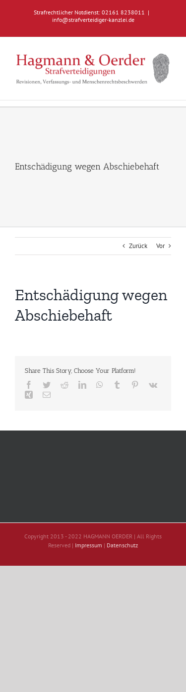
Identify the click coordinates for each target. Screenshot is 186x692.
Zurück (138, 246)
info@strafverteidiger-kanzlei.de (93, 19)
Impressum (88, 545)
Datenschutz (122, 545)
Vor (160, 246)
